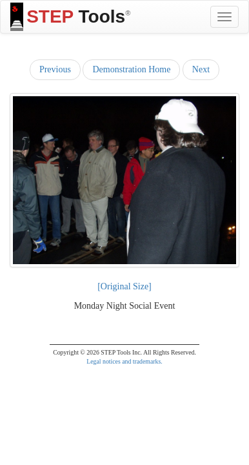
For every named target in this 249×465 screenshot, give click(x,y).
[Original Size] (124, 286)
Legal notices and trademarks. (124, 361)
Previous (55, 69)
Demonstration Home (131, 69)
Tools (70, 17)
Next (201, 69)
